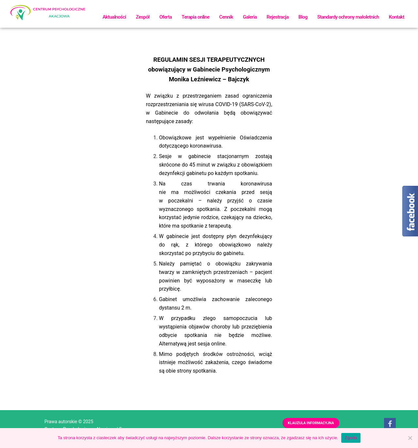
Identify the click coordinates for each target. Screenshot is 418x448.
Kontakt (396, 17)
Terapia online (195, 17)
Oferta (165, 17)
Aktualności (114, 17)
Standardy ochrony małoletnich (348, 17)
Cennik (226, 17)
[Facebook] (390, 424)
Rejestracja (277, 17)
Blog (303, 17)
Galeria (250, 17)
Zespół (143, 17)
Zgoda (351, 437)
